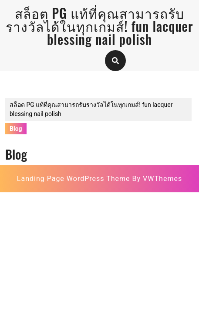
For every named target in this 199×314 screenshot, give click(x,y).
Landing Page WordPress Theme (73, 178)
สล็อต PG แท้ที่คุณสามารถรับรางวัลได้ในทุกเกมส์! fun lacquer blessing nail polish (99, 26)
